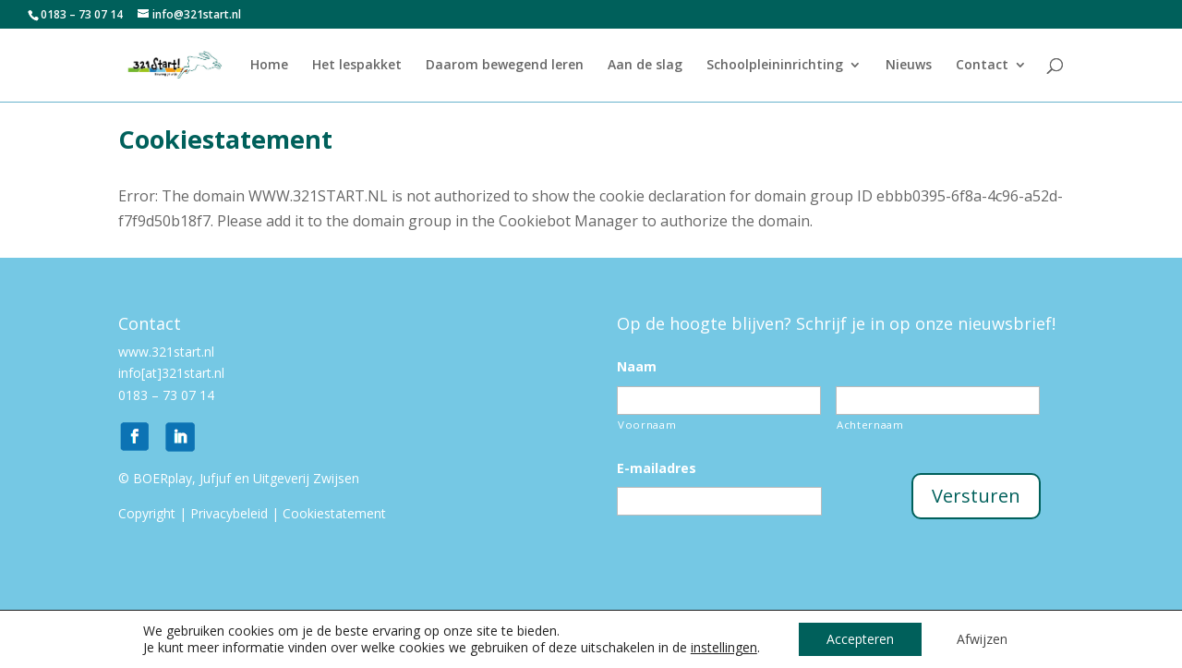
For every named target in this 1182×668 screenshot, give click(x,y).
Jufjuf (215, 478)
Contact (982, 65)
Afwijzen (982, 639)
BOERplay (162, 478)
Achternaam (870, 424)
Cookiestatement (334, 513)
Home (269, 65)
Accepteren (860, 639)
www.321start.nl (168, 351)
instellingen (724, 647)
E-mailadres (656, 468)
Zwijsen (336, 478)
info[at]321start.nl (171, 373)
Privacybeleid (229, 513)
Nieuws (909, 65)
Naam (637, 366)
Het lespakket (357, 65)
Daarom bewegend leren (505, 65)
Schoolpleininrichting (774, 65)
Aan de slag (645, 65)
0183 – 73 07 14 (166, 395)
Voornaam (647, 424)
